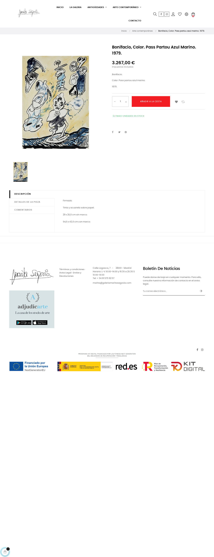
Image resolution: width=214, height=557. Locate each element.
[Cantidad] (120, 101)
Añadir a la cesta (151, 101)
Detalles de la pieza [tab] (27, 202)
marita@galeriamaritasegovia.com (112, 283)
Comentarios (23, 210)
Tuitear (120, 132)
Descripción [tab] (22, 194)
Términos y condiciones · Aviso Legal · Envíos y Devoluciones (72, 272)
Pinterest (127, 132)
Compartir (114, 132)
